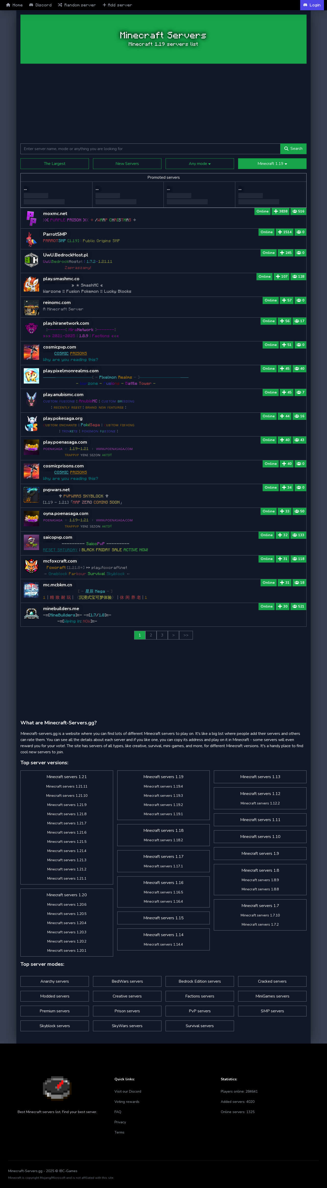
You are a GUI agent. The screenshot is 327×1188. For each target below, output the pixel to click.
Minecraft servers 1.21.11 (66, 786)
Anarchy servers (54, 981)
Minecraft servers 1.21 (66, 777)
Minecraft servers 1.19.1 (163, 814)
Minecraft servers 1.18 (163, 830)
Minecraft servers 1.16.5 (163, 892)
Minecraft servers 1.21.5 (66, 841)
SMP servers (272, 1011)
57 (286, 300)
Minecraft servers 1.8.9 (260, 880)
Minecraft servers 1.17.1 (163, 866)
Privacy (120, 1122)
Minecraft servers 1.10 (260, 836)
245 (285, 252)
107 (281, 276)
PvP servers (200, 1011)
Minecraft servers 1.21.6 (66, 832)
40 (284, 440)
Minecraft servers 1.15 (163, 918)
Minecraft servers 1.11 (260, 820)
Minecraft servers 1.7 (260, 906)
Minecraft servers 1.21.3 (66, 860)
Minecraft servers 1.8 (260, 870)
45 (284, 368)
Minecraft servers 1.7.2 (260, 924)
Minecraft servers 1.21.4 (66, 850)
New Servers (127, 163)
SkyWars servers (127, 1026)
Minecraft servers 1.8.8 (260, 889)
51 (286, 344)
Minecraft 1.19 (272, 163)
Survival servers (200, 1026)
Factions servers (199, 996)
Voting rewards (126, 1101)
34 (286, 487)
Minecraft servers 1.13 (260, 777)
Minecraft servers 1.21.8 (66, 814)
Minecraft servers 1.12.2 (260, 803)
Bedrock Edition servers (200, 981)
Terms (119, 1132)
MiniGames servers (272, 996)
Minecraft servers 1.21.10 (66, 795)
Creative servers (127, 996)
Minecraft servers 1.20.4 (66, 923)
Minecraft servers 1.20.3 (66, 932)
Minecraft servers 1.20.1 (66, 950)
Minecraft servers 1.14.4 (163, 944)
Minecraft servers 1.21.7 (66, 823)
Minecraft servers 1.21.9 (66, 804)
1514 (284, 232)
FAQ (117, 1111)
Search (293, 148)
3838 (280, 211)
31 (282, 558)
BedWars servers (127, 981)
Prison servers (127, 1011)
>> (186, 635)
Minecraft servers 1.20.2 (66, 941)
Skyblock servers (55, 1026)
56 (284, 321)
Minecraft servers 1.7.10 (260, 915)
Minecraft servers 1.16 (163, 883)
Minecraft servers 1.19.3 (163, 795)
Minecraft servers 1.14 (163, 935)
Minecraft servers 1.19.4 (163, 786)
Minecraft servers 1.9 (260, 853)
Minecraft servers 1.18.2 (163, 840)
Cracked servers (272, 981)
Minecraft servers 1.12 (260, 794)
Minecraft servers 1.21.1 (66, 878)
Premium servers (55, 1011)
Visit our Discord (127, 1091)
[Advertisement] (163, 103)
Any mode (200, 163)
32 (282, 535)
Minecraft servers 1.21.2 (66, 869)
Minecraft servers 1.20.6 (66, 904)
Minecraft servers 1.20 (66, 895)
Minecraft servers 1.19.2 (163, 804)
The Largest (54, 163)
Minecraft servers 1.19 (163, 777)
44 (284, 416)
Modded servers (54, 996)
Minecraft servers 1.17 (163, 856)
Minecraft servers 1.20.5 (66, 913)
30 (282, 606)
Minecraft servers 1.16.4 (163, 901)
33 (284, 511)
